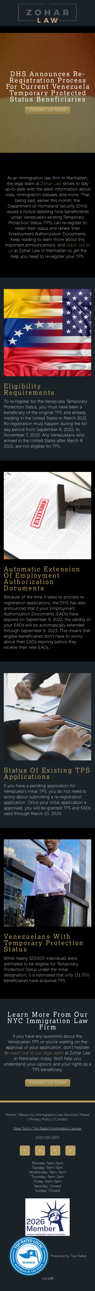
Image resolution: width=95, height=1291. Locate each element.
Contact (61, 1119)
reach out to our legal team (36, 1053)
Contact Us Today (47, 110)
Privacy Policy (41, 1119)
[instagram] (55, 1151)
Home (11, 1115)
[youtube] (40, 1151)
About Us (26, 1115)
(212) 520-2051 (47, 1137)
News (84, 1115)
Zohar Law (51, 183)
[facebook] (25, 1151)
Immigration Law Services (56, 1115)
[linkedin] (70, 1151)
